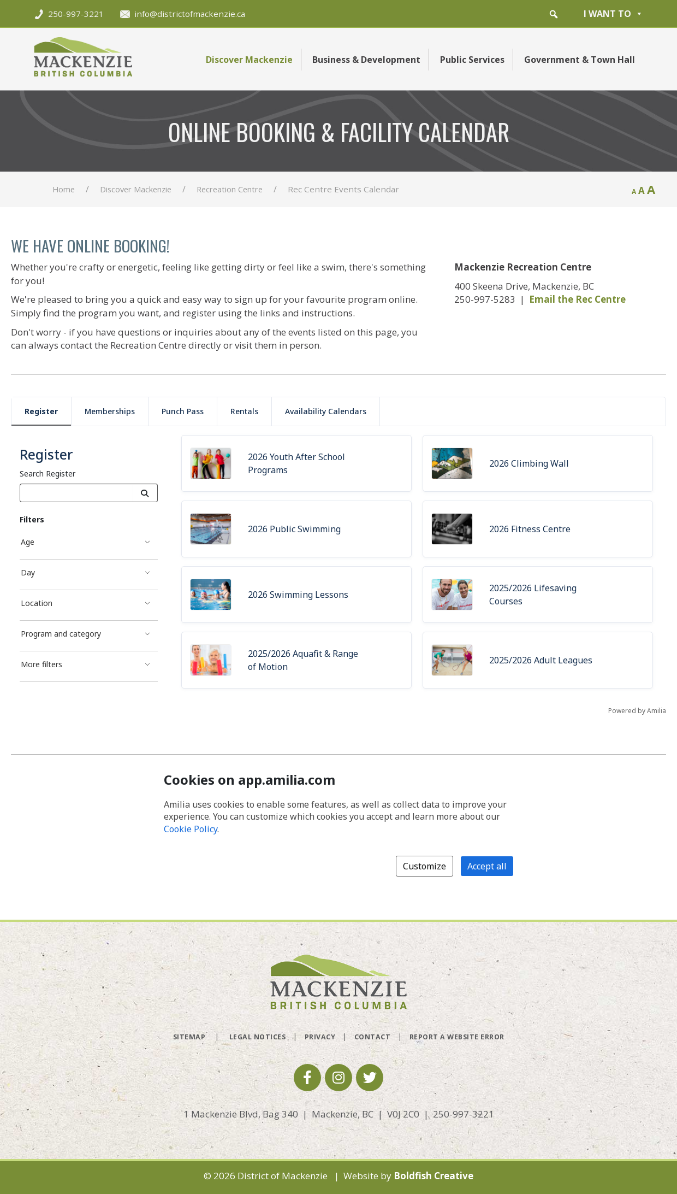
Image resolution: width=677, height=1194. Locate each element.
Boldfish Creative (433, 1175)
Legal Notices (257, 1037)
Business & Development (366, 60)
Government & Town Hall (579, 60)
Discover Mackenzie (249, 60)
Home (63, 189)
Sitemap (189, 1037)
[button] (553, 14)
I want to (613, 13)
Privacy (320, 1037)
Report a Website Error (456, 1037)
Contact (372, 1037)
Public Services (472, 60)
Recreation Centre (230, 189)
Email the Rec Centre (577, 299)
